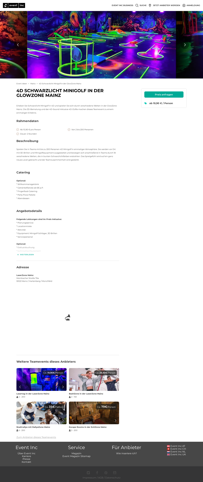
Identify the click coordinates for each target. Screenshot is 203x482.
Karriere (26, 456)
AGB (100, 477)
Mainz (32, 83)
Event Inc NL (176, 451)
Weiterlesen (25, 254)
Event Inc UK (176, 454)
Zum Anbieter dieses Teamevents (36, 437)
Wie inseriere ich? (126, 453)
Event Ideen (21, 83)
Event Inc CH (176, 448)
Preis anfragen (164, 94)
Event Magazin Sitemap (76, 456)
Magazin (76, 453)
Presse (26, 459)
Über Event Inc (26, 453)
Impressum (89, 477)
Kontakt (26, 462)
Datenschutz (112, 477)
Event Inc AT (176, 446)
